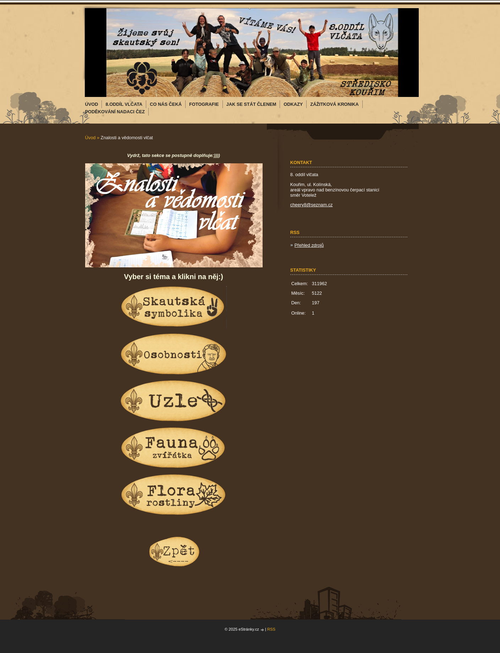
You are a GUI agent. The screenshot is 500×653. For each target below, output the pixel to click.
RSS (271, 629)
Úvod (90, 137)
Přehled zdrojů (309, 245)
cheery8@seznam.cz (311, 204)
